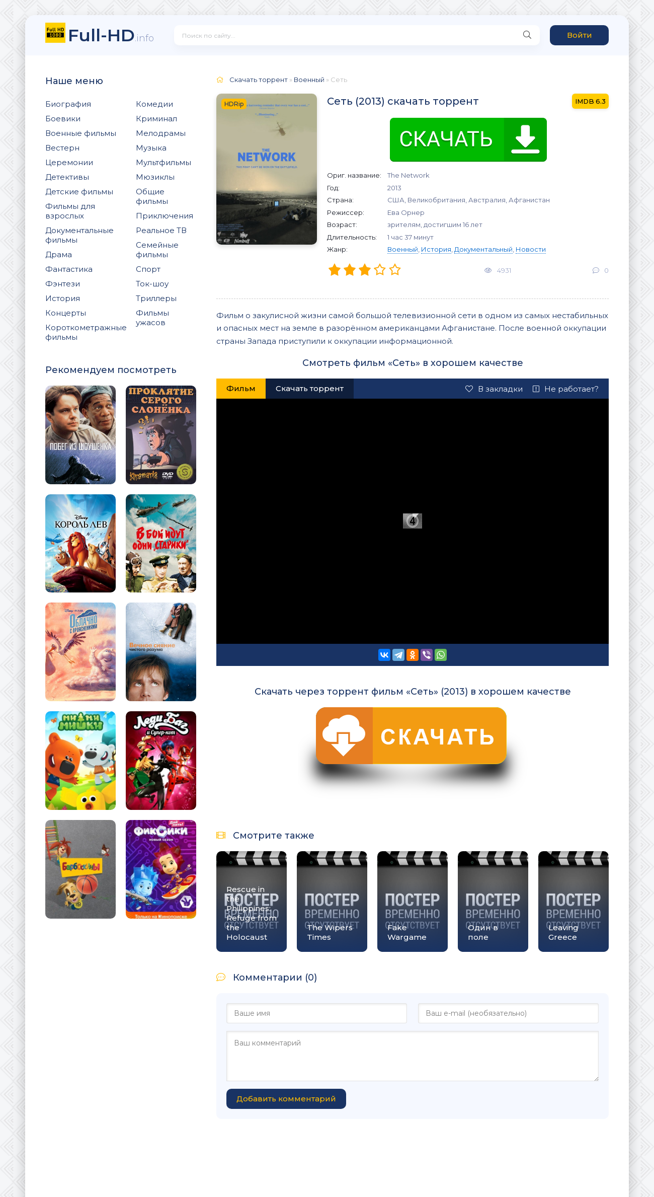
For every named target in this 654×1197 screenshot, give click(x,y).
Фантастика (69, 269)
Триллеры (156, 298)
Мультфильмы (163, 162)
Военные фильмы (80, 133)
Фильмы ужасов (152, 317)
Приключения (164, 215)
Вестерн (62, 148)
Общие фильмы (152, 196)
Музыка (151, 148)
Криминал (156, 118)
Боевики (62, 118)
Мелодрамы (161, 133)
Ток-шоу (152, 283)
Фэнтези (62, 283)
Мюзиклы (155, 177)
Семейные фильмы (157, 249)
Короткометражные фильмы (86, 332)
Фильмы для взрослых (70, 210)
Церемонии (69, 162)
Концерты (65, 313)
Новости (531, 249)
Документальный (483, 249)
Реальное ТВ (161, 230)
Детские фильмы (79, 191)
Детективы (67, 177)
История (62, 298)
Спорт (148, 269)
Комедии (154, 104)
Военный (402, 249)
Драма (58, 254)
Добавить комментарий (286, 1098)
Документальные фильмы (79, 235)
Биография (68, 104)
